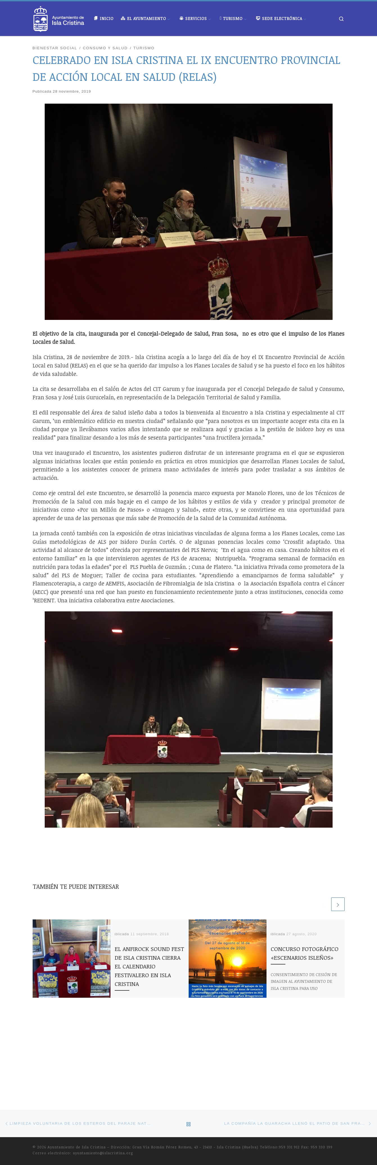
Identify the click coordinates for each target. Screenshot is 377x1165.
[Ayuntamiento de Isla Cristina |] (59, 17)
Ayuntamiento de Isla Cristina (77, 1074)
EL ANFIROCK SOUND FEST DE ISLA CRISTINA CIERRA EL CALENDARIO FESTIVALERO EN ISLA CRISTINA (149, 966)
